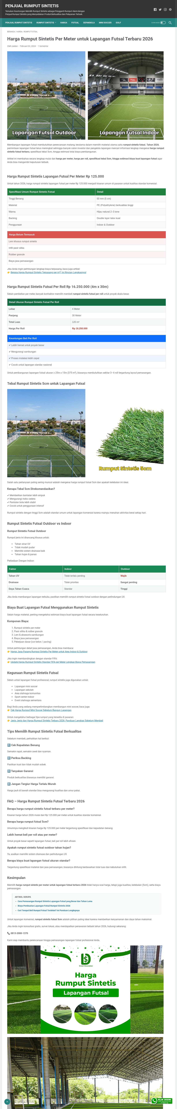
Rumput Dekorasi (136, 250)
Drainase (132, 245)
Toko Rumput (134, 272)
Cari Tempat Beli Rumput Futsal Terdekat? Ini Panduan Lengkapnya (49, 886)
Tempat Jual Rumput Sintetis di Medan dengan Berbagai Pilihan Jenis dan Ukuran (145, 217)
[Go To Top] (7, 1102)
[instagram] (163, 7)
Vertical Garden (150, 272)
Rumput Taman (152, 266)
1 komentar (43, 50)
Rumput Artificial (146, 245)
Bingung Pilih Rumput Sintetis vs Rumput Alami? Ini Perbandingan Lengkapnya (146, 85)
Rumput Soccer (135, 266)
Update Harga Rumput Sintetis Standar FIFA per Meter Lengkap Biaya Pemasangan (53, 634)
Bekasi (131, 288)
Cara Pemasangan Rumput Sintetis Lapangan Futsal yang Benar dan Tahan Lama (55, 877)
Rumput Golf (150, 256)
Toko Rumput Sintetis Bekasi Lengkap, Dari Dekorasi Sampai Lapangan (145, 179)
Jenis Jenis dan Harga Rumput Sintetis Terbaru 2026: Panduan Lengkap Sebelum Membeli (57, 693)
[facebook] (153, 7)
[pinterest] (168, 7)
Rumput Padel (152, 261)
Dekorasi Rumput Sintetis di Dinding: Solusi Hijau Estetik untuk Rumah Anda (148, 141)
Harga (65, 18)
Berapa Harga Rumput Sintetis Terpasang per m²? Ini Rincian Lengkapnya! (48, 255)
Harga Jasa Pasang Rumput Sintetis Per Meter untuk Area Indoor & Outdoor (49, 624)
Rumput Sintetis (47, 18)
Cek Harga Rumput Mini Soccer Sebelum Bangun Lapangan (41, 682)
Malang (140, 288)
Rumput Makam (135, 261)
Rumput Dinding (154, 250)
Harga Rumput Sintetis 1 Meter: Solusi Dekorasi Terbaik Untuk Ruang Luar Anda (148, 64)
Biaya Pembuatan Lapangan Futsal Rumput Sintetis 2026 (44, 882)
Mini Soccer (107, 18)
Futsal (77, 18)
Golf (120, 18)
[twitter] (158, 7)
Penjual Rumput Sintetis (33, 3)
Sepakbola (91, 18)
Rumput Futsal (134, 256)
